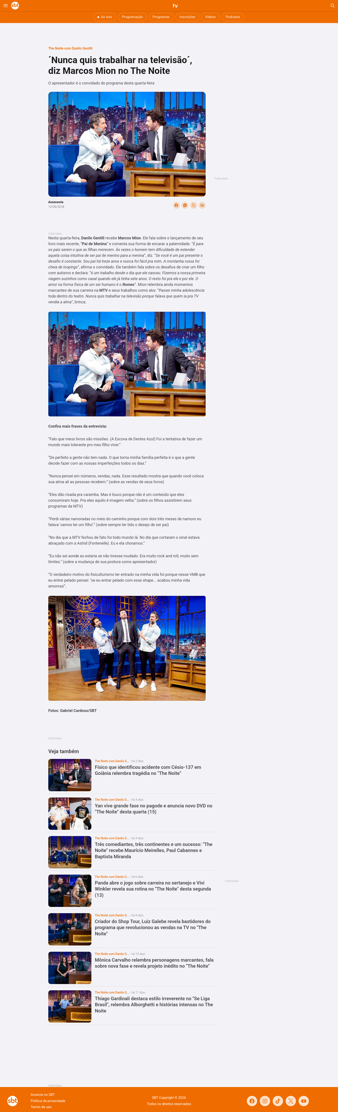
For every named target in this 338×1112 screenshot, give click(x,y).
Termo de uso (41, 1107)
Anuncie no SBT (43, 1095)
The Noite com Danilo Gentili (70, 48)
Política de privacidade (48, 1101)
